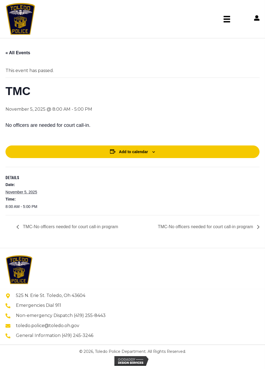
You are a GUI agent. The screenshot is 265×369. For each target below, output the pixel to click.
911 (58, 305)
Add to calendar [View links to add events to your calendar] (133, 152)
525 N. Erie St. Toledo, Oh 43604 (50, 295)
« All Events (17, 52)
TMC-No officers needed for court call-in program (70, 226)
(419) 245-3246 (77, 335)
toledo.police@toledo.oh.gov (47, 325)
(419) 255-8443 (90, 315)
